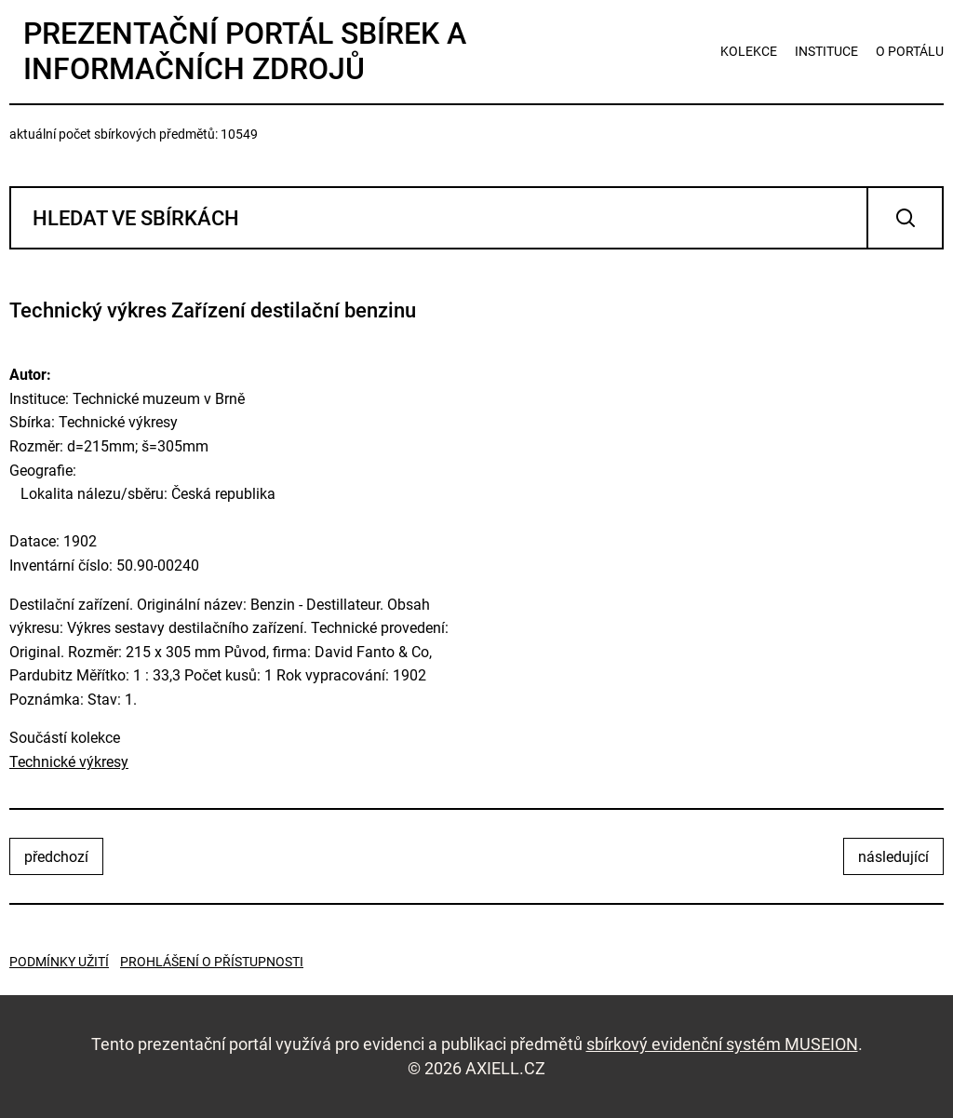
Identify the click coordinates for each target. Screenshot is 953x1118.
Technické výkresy (68, 762)
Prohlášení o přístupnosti (211, 961)
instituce (826, 51)
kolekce (748, 51)
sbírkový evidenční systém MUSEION (722, 1044)
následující (893, 857)
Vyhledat (905, 217)
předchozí (56, 857)
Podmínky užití (59, 961)
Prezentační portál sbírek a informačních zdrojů (244, 51)
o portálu (910, 51)
